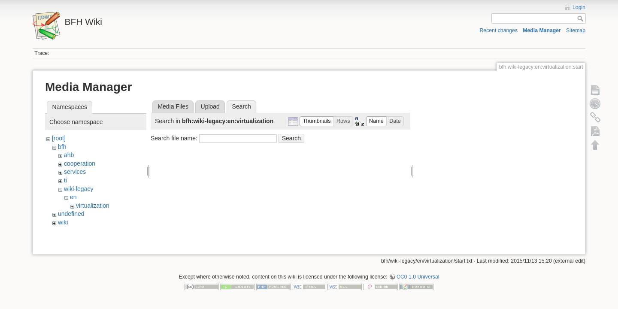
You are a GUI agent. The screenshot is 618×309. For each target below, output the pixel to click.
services (75, 171)
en (73, 197)
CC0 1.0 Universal (418, 274)
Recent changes (499, 30)
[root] (59, 138)
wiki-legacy (78, 188)
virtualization (92, 205)
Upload (210, 106)
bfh (62, 146)
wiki (63, 222)
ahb (69, 154)
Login (579, 7)
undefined (71, 213)
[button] (317, 121)
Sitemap (575, 30)
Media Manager (542, 30)
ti (65, 180)
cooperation (79, 163)
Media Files (173, 106)
